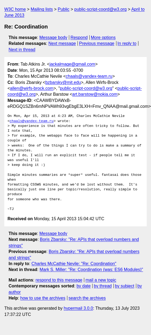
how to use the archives (42, 298)
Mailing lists (42, 9)
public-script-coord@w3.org (100, 9)
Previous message (97, 43)
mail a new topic (101, 280)
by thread (103, 286)
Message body (53, 37)
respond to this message (58, 280)
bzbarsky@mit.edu (63, 82)
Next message (62, 43)
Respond (79, 37)
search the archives (87, 298)
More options (103, 37)
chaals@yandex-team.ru (89, 76)
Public (63, 9)
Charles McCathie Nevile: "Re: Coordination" (73, 263)
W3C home (15, 9)
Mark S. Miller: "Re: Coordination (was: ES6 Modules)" (91, 269)
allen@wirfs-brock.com (31, 88)
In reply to (126, 43)
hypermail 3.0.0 (78, 308)
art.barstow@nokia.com (94, 94)
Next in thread (22, 49)
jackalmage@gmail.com (72, 64)
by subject (124, 286)
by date (83, 286)
